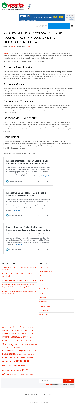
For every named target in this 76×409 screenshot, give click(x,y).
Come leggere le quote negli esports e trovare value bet (19, 280)
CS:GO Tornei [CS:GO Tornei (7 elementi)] (19, 333)
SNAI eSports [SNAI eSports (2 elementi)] (30, 366)
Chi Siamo (34, 394)
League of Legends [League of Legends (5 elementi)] (25, 350)
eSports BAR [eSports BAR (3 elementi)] (21, 337)
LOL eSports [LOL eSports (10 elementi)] (8, 354)
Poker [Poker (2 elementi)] (4, 357)
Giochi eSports (43, 289)
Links (49, 394)
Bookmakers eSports (45, 272)
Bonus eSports (43, 267)
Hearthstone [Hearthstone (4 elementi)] (7, 351)
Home (27, 394)
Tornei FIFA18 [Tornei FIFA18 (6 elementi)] (18, 375)
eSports (41, 276)
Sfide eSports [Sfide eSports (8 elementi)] (19, 366)
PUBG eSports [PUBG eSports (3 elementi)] (7, 361)
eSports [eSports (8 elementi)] (13, 337)
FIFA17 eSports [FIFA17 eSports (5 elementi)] (13, 348)
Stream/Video (43, 310)
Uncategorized (43, 319)
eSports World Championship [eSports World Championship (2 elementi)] (28, 344)
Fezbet (28, 47)
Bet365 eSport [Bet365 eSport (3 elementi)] (7, 327)
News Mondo (43, 301)
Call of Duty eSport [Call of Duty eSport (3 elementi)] (20, 330)
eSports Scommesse (16, 6)
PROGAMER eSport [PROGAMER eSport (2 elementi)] (12, 357)
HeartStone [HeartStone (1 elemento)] (14, 350)
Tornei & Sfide (43, 314)
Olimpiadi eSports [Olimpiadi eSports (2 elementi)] (28, 354)
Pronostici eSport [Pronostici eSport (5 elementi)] (26, 357)
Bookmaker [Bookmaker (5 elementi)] (29, 327)
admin (13, 47)
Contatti (42, 394)
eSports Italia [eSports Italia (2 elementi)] (20, 341)
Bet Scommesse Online (59, 26)
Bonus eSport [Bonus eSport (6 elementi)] (18, 327)
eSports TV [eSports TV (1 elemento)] (16, 344)
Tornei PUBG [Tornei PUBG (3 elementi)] (29, 375)
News (41, 293)
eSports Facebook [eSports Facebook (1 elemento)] (11, 340)
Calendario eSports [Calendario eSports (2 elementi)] (8, 330)
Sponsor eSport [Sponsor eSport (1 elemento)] (6, 370)
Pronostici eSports (44, 306)
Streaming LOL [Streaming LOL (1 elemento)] (17, 370)
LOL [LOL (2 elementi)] (35, 350)
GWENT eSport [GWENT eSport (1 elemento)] (24, 348)
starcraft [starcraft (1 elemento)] (12, 370)
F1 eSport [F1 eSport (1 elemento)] (4, 348)
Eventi (41, 280)
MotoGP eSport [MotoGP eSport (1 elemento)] (18, 354)
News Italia (42, 297)
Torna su (7, 381)
